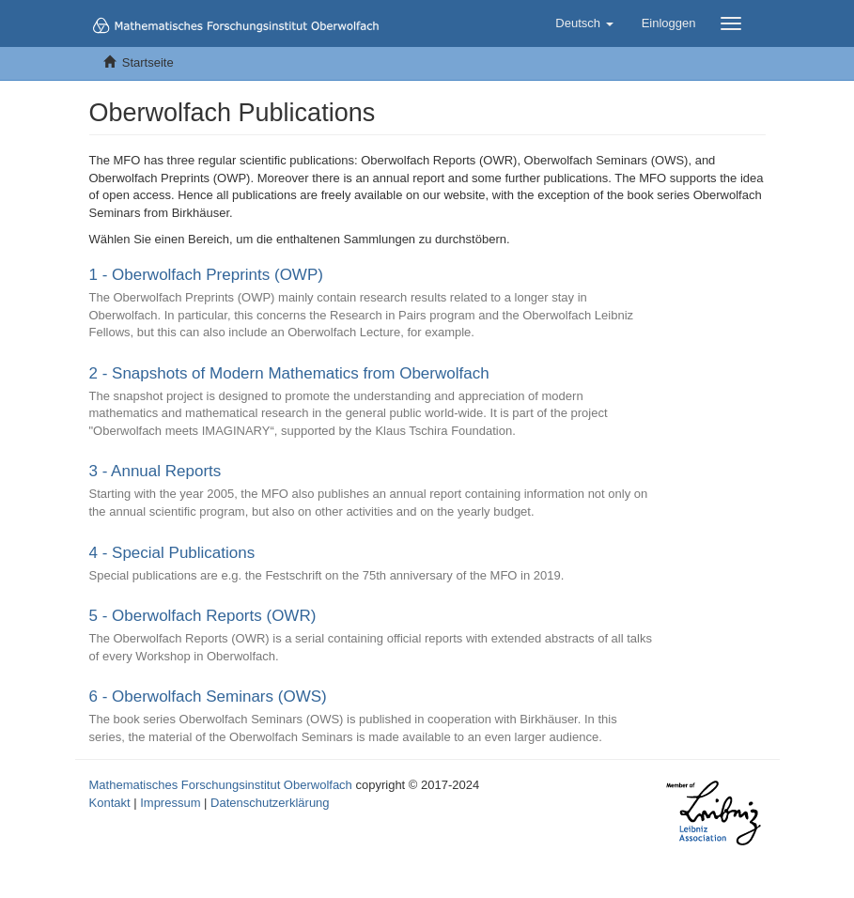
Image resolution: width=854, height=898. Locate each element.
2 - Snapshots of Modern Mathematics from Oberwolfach (289, 373)
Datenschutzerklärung (269, 803)
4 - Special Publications (172, 553)
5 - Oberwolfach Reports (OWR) (203, 616)
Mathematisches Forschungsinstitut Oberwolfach (220, 785)
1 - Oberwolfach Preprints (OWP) (206, 275)
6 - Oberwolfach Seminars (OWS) (208, 696)
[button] (584, 23)
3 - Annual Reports (155, 471)
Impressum (170, 803)
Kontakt (110, 803)
